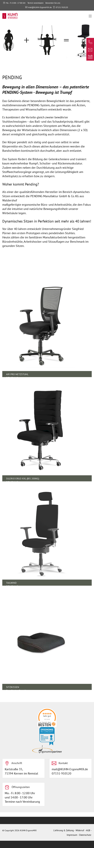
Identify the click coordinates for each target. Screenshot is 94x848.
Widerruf (80, 830)
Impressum (72, 834)
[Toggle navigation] (90, 16)
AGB (88, 830)
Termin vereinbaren (35, 3)
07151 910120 (62, 7)
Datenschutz (85, 834)
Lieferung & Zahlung (63, 830)
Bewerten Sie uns (52, 3)
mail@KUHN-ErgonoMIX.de (40, 7)
